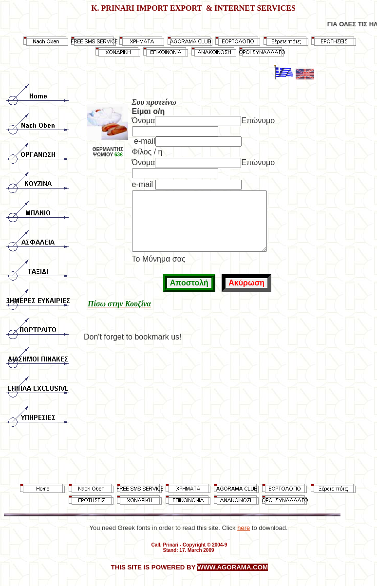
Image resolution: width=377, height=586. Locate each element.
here (243, 527)
